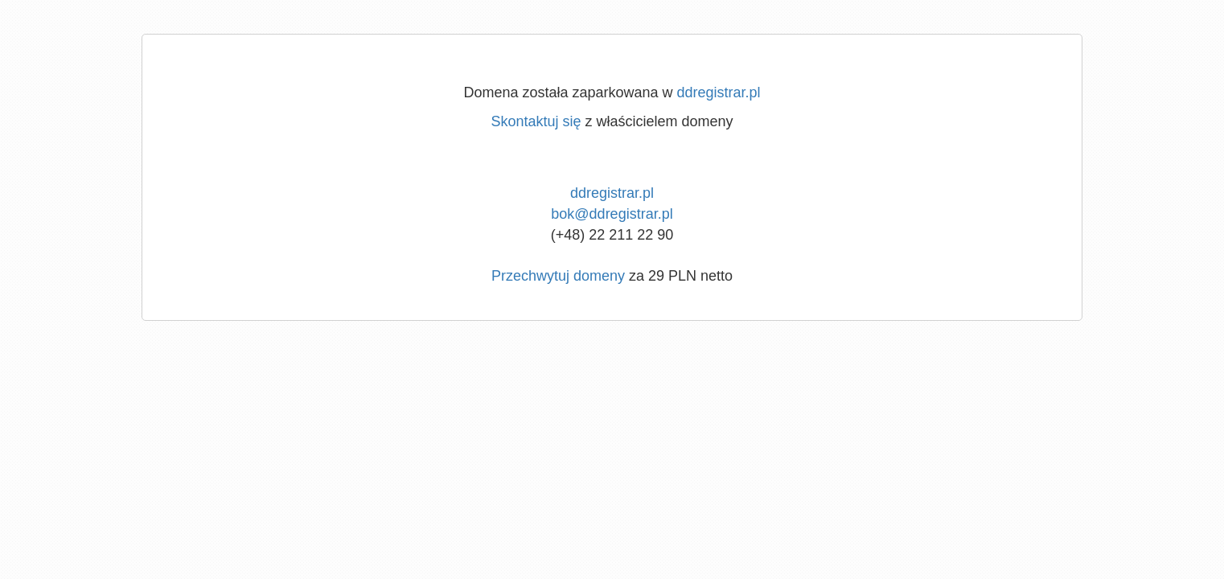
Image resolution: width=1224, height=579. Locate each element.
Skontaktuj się (536, 121)
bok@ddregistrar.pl (611, 214)
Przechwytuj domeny (558, 276)
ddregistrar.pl (719, 92)
